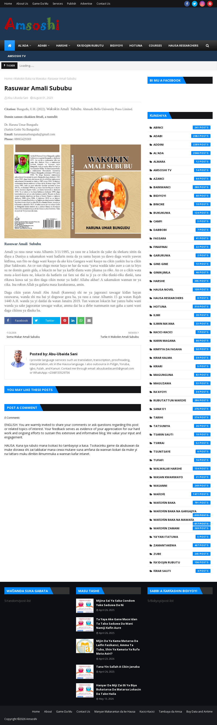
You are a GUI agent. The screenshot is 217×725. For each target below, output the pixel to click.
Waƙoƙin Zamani (181, 528)
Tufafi (181, 460)
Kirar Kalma (181, 358)
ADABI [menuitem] (42, 45)
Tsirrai (181, 443)
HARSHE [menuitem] (62, 45)
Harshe (181, 281)
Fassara (181, 238)
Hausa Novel (181, 289)
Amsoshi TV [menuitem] (17, 56)
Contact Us (103, 3)
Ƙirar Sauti (181, 571)
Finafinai (181, 247)
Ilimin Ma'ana (181, 324)
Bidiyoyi (181, 196)
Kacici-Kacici (181, 332)
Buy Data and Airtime (199, 711)
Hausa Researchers (181, 298)
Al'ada (181, 153)
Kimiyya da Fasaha (181, 349)
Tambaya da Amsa (170, 711)
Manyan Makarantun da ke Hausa (114, 711)
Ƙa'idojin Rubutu (181, 562)
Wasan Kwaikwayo (181, 477)
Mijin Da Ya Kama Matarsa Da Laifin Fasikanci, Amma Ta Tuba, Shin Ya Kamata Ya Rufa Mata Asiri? (118, 647)
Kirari (181, 366)
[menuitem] (9, 45)
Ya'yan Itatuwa (181, 537)
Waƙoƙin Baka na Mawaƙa (30, 78)
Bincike (181, 204)
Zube (181, 554)
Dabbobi (181, 230)
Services (58, 3)
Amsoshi (31, 719)
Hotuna (181, 306)
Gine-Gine (181, 264)
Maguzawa (181, 383)
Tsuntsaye (181, 451)
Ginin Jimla (181, 272)
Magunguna (181, 375)
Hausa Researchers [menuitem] (183, 45)
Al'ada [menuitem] (23, 45)
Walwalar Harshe (181, 469)
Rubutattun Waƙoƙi (181, 400)
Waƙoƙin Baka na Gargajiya (181, 512)
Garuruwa (181, 255)
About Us (22, 3)
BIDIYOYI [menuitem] (116, 45)
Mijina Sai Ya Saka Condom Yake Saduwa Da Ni (115, 603)
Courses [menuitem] (155, 45)
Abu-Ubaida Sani (17, 98)
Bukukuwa (181, 213)
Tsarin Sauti (181, 434)
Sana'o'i (181, 409)
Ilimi (181, 315)
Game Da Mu (40, 3)
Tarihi (181, 417)
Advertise (86, 3)
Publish (71, 3)
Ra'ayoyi (181, 392)
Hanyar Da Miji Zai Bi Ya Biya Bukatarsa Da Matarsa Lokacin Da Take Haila (118, 689)
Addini (181, 144)
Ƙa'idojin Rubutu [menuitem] (90, 45)
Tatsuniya (181, 426)
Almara (181, 162)
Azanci (181, 179)
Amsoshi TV (181, 170)
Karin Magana (181, 341)
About (48, 711)
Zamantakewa (181, 545)
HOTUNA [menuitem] (135, 45)
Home (8, 3)
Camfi (181, 221)
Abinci (181, 127)
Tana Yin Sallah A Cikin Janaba (118, 667)
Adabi (181, 136)
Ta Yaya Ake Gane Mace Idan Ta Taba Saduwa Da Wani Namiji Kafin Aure (116, 623)
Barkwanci (181, 187)
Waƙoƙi (181, 494)
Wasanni (181, 486)
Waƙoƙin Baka (181, 503)
